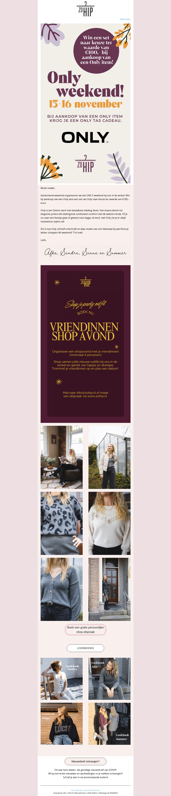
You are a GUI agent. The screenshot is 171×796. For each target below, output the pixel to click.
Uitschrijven (75, 790)
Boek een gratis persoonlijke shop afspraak (85, 630)
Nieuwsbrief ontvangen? (85, 761)
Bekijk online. (125, 19)
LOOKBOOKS (85, 648)
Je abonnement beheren (90, 790)
